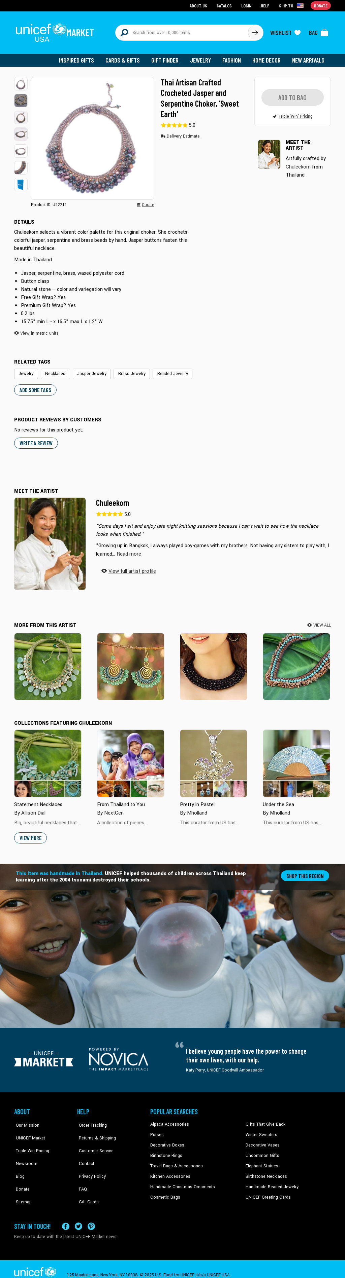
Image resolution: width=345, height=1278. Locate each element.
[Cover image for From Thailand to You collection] (130, 759)
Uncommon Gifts (262, 1151)
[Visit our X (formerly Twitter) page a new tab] (78, 1214)
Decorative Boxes (166, 1141)
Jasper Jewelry (87, 370)
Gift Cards (86, 1181)
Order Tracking (90, 1120)
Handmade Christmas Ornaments (181, 1181)
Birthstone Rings (166, 1151)
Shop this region (306, 871)
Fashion (233, 57)
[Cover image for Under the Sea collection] (296, 759)
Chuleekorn (112, 499)
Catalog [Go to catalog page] (225, 5)
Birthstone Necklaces (265, 1171)
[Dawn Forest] (48, 662)
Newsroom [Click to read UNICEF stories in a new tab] (24, 1151)
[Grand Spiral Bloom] (130, 662)
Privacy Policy (90, 1161)
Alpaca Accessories (168, 1120)
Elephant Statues (261, 1161)
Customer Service (93, 1141)
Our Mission (25, 1120)
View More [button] (30, 833)
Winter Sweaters (261, 1130)
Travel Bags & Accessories (175, 1161)
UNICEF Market (27, 1130)
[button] (21, 80)
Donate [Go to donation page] (320, 5)
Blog (18, 1161)
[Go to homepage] (56, 31)
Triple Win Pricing (30, 1141)
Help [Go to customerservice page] (265, 5)
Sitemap (22, 1181)
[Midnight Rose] (213, 662)
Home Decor (268, 57)
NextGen (113, 808)
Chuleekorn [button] (298, 163)
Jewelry (203, 57)
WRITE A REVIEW (36, 439)
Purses (156, 1130)
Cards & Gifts (126, 57)
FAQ (81, 1171)
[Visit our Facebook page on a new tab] (66, 1214)
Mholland (197, 808)
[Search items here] (182, 31)
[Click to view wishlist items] (285, 31)
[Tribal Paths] (296, 662)
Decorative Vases (262, 1141)
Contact (84, 1151)
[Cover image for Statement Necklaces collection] (48, 759)
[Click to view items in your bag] (319, 31)
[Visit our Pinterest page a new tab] (91, 1214)
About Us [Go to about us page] (199, 5)
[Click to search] (254, 31)
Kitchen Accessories (169, 1171)
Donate (21, 1171)
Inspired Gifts (81, 57)
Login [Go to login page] (247, 5)
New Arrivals (308, 57)
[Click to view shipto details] (292, 5)
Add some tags (35, 386)
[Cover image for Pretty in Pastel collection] (213, 759)
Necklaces (53, 370)
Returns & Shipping (95, 1130)
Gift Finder (168, 57)
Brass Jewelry (126, 370)
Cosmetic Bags (164, 1192)
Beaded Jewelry (164, 370)
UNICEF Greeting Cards (267, 1192)
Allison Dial (32, 808)
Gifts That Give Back (264, 1120)
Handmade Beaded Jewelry (270, 1181)
